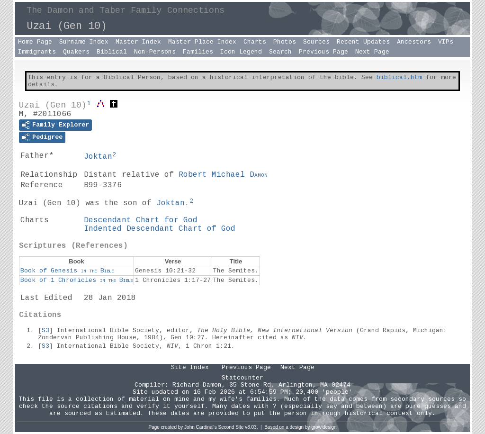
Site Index (190, 367)
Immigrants (37, 51)
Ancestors (414, 41)
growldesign (323, 427)
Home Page (35, 41)
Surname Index (83, 41)
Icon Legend (241, 51)
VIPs (445, 41)
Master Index (138, 41)
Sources (316, 41)
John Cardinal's (200, 427)
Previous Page (323, 51)
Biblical (112, 51)
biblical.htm (399, 77)
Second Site (231, 427)
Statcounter (242, 377)
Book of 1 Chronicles (76, 280)
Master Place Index (202, 41)
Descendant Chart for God (141, 220)
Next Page (372, 51)
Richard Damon (197, 385)
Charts (254, 41)
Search (280, 51)
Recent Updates (363, 41)
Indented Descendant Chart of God (159, 229)
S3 (45, 330)
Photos (284, 41)
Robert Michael (223, 175)
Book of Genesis (67, 270)
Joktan (98, 157)
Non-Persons (155, 51)
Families (198, 51)
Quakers (76, 51)
